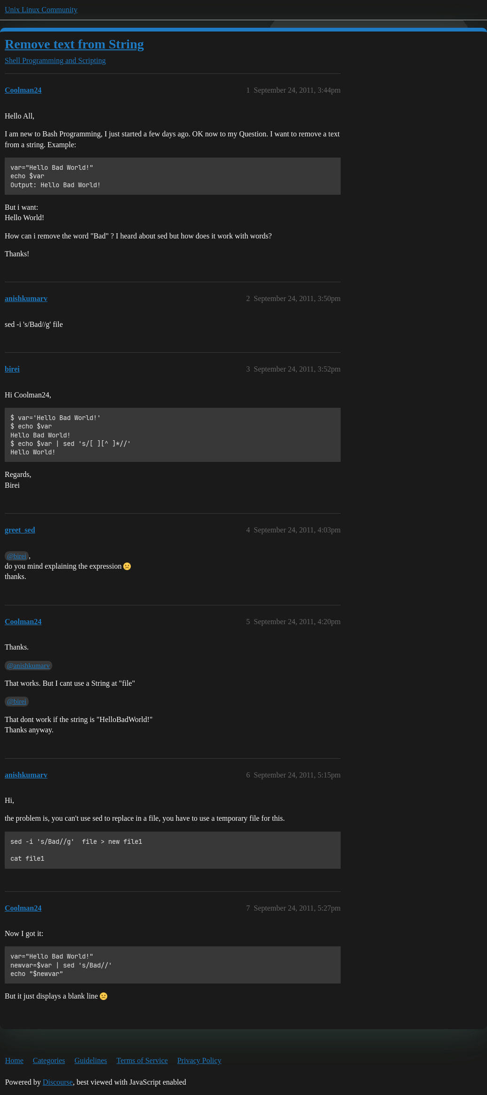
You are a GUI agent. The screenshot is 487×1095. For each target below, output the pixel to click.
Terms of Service (142, 1060)
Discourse (58, 1082)
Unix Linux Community (41, 10)
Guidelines (90, 1060)
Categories (49, 1060)
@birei (16, 556)
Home (14, 1060)
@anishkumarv (28, 665)
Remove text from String (74, 44)
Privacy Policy (199, 1060)
